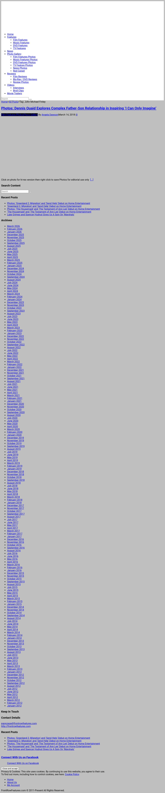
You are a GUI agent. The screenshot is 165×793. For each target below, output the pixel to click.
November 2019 (15, 440)
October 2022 (14, 341)
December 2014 (15, 607)
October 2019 (14, 443)
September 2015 (16, 581)
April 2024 (12, 291)
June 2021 (12, 387)
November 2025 (15, 237)
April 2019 (12, 460)
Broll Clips (18, 90)
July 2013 (12, 655)
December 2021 (15, 370)
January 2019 (14, 468)
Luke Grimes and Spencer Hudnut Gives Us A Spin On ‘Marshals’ (40, 214)
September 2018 (16, 480)
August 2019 (14, 449)
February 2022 (14, 364)
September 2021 (16, 378)
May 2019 (12, 457)
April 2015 (12, 595)
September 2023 (16, 310)
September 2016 (16, 547)
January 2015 (14, 604)
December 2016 (15, 539)
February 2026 (14, 229)
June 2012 (12, 691)
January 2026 (14, 231)
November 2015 (15, 576)
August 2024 (14, 279)
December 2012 (15, 674)
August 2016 (14, 550)
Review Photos (21, 82)
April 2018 (12, 494)
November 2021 (15, 372)
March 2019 (13, 463)
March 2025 (13, 260)
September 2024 (16, 277)
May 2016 (12, 559)
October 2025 (14, 240)
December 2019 (15, 437)
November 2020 (15, 406)
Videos (10, 85)
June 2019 (12, 454)
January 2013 (14, 672)
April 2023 (12, 325)
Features (11, 37)
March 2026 (13, 226)
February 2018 (14, 499)
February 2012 (14, 703)
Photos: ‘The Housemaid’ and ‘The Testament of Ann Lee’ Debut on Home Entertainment (53, 209)
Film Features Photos (24, 56)
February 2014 (14, 635)
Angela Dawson (50, 114)
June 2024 (12, 285)
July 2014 (12, 621)
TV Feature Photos (23, 65)
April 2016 (12, 561)
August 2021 (14, 381)
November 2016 (15, 542)
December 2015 (15, 573)
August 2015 (14, 584)
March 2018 (13, 497)
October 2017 (14, 511)
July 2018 (12, 485)
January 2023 (14, 333)
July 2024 (12, 282)
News (10, 51)
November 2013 (15, 643)
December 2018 (15, 471)
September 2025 (16, 243)
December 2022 (15, 336)
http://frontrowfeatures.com (16, 726)
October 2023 (14, 308)
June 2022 (12, 353)
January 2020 (14, 435)
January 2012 (14, 705)
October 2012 (14, 680)
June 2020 (12, 420)
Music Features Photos (25, 59)
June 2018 (12, 488)
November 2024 (15, 271)
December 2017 (15, 505)
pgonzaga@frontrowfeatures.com (19, 723)
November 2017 (15, 508)
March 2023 (13, 327)
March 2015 (13, 598)
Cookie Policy (72, 774)
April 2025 (12, 257)
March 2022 (13, 361)
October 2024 (14, 274)
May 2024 (12, 288)
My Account (13, 785)
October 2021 (14, 375)
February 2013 (14, 669)
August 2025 (14, 246)
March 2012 (13, 700)
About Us (12, 782)
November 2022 (15, 339)
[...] (91, 179)
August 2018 (14, 483)
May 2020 (12, 423)
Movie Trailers (14, 93)
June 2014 (12, 624)
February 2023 (14, 330)
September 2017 (16, 514)
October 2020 (14, 409)
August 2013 (14, 652)
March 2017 (13, 530)
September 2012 (16, 683)
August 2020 (14, 415)
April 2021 (12, 392)
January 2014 (14, 638)
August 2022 (14, 347)
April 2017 (12, 528)
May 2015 (12, 593)
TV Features (19, 48)
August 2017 (14, 516)
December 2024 (15, 268)
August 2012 (14, 686)
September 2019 (16, 446)
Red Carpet (19, 70)
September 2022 (16, 344)
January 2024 (14, 299)
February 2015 (14, 601)
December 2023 (15, 302)
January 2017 (14, 536)
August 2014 (14, 618)
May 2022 (12, 356)
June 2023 (12, 319)
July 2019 (12, 451)
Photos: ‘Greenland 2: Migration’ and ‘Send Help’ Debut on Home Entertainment (48, 203)
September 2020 (16, 412)
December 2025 (15, 234)
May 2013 (12, 660)
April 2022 (12, 358)
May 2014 (12, 626)
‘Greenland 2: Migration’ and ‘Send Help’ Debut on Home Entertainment (44, 206)
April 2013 (12, 663)
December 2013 (15, 640)
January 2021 (14, 401)
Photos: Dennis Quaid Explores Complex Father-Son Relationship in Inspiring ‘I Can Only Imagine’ (78, 108)
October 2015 (14, 578)
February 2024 (14, 296)
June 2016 (12, 556)
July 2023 (12, 316)
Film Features (20, 39)
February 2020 (14, 432)
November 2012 (15, 677)
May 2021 (12, 389)
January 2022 (14, 367)
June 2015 (12, 590)
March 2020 (13, 429)
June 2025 (12, 251)
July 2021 (12, 384)
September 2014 (16, 615)
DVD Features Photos (24, 62)
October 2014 (14, 612)
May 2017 (12, 525)
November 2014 (15, 609)
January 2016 (14, 570)
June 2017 (12, 522)
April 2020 (12, 426)
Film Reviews (20, 76)
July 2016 (12, 553)
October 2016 (14, 545)
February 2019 (14, 466)
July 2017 (12, 519)
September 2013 (16, 649)
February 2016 (14, 567)
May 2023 (12, 322)
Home (10, 34)
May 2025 (12, 254)
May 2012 (12, 694)
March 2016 (13, 564)
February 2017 (14, 533)
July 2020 (12, 418)
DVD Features (20, 45)
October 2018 (14, 477)
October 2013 (14, 646)
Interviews (18, 87)
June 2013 (12, 657)
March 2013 (13, 666)
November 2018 (15, 474)
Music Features (21, 42)
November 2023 (15, 305)
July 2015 (12, 587)
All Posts (13, 101)
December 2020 (15, 404)
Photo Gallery (14, 54)
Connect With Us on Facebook (19, 757)
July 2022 (12, 350)
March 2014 (13, 632)
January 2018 (14, 502)
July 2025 (12, 248)
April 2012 (12, 697)
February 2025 (14, 262)
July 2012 (12, 688)
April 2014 (12, 629)
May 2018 (12, 491)
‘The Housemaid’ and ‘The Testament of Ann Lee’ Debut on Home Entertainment (49, 211)
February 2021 (14, 398)
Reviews (11, 73)
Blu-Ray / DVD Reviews (25, 79)
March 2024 (13, 293)
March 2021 (13, 395)
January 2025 (14, 265)
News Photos (20, 68)
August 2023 (14, 313)
